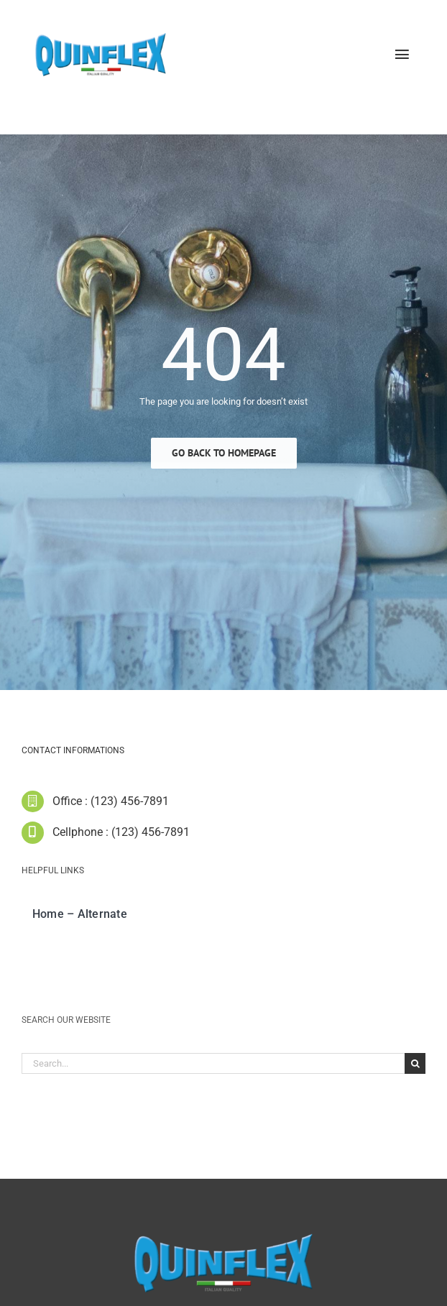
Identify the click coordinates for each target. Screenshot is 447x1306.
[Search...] (213, 1067)
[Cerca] (415, 1067)
